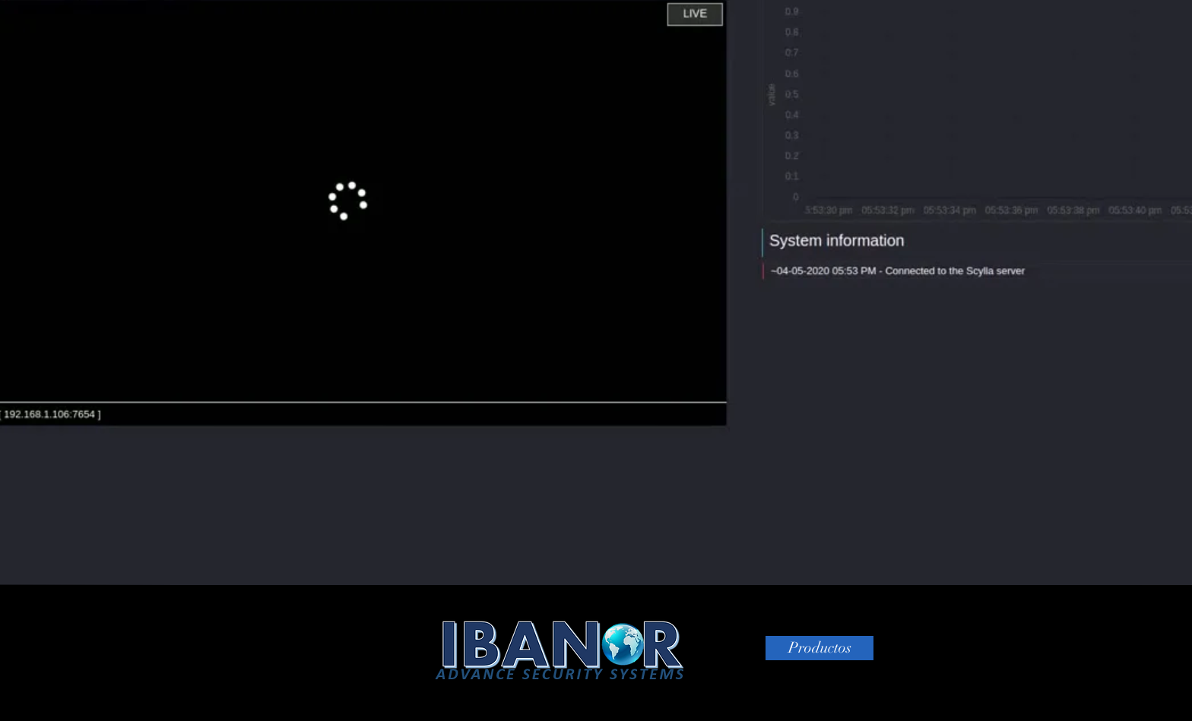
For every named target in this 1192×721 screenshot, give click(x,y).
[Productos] (819, 648)
